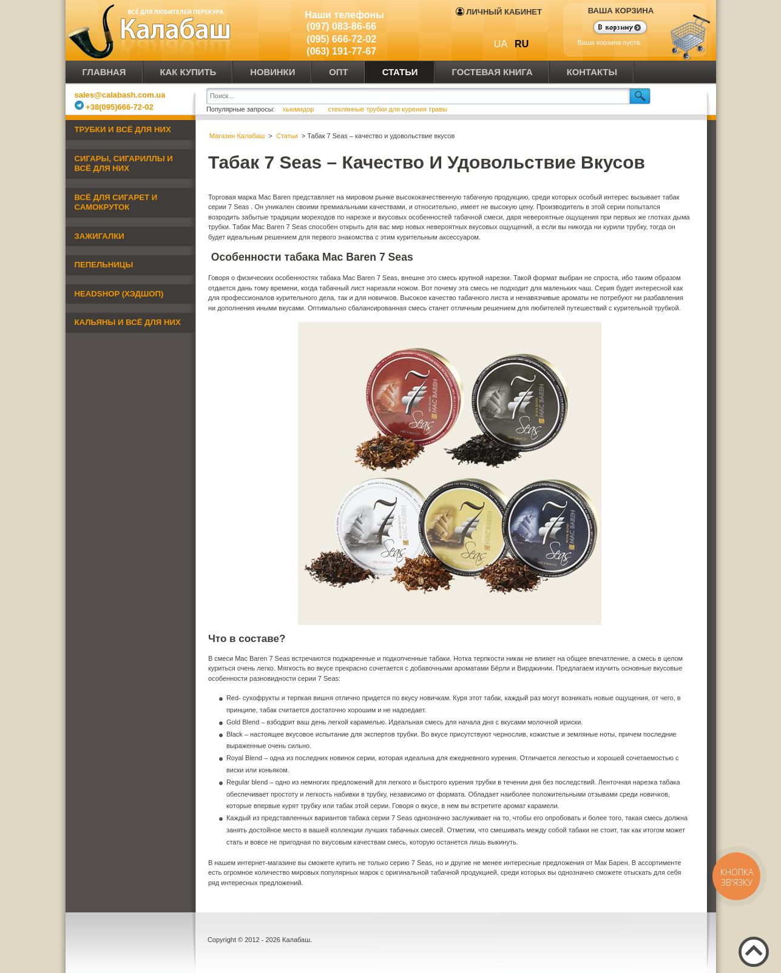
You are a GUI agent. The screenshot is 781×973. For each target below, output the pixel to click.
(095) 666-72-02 (341, 39)
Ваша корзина (621, 10)
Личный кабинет (499, 11)
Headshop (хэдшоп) (119, 293)
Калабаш (150, 30)
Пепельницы (104, 264)
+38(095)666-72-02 (114, 107)
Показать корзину (612, 28)
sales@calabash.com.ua (120, 94)
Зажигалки (99, 236)
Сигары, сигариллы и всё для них (124, 163)
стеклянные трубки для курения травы (387, 109)
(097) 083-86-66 (341, 26)
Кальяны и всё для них (128, 322)
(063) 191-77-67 (341, 51)
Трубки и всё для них (123, 129)
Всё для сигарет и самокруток (116, 202)
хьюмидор (299, 109)
